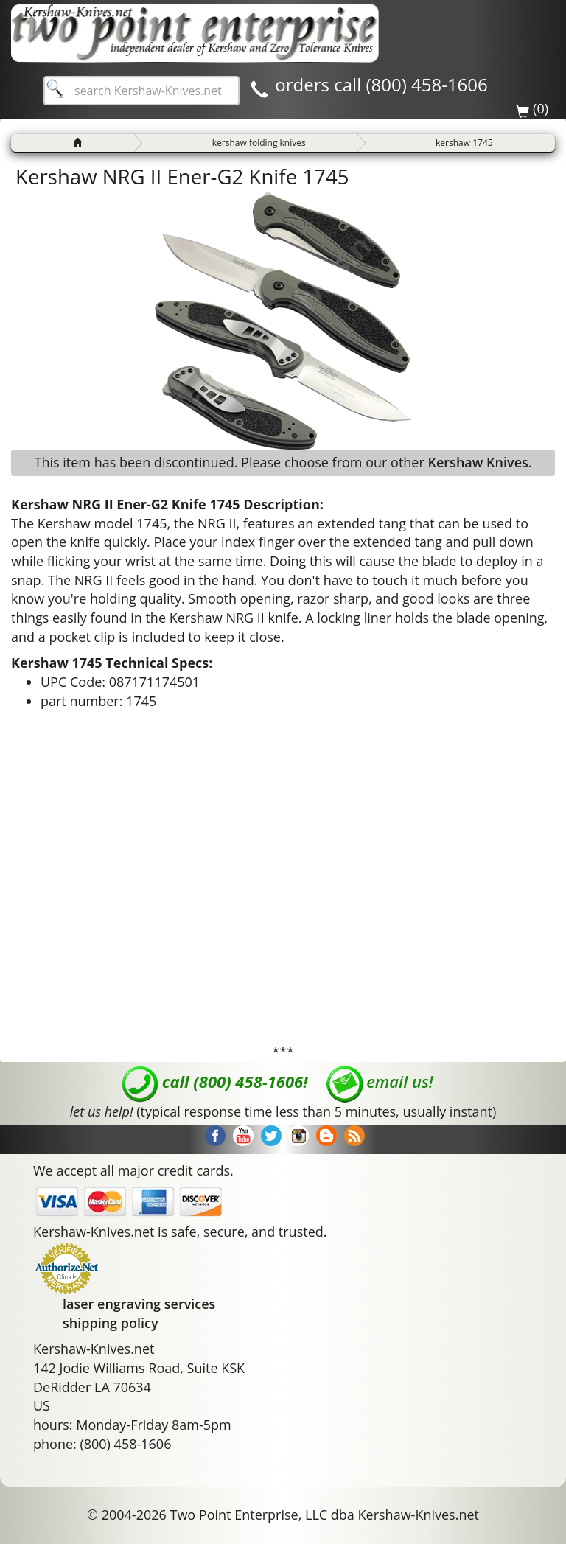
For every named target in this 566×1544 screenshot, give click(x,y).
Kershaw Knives (477, 462)
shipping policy (110, 1323)
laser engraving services (139, 1304)
